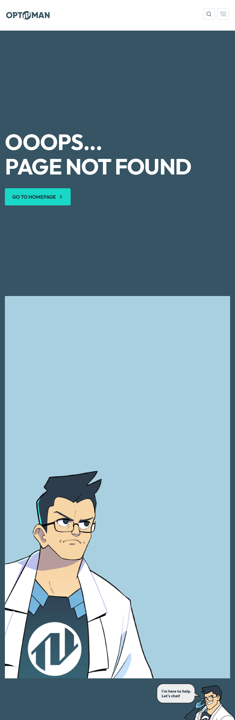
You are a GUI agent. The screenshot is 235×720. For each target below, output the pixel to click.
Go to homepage (34, 197)
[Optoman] (28, 15)
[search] (209, 14)
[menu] (223, 14)
